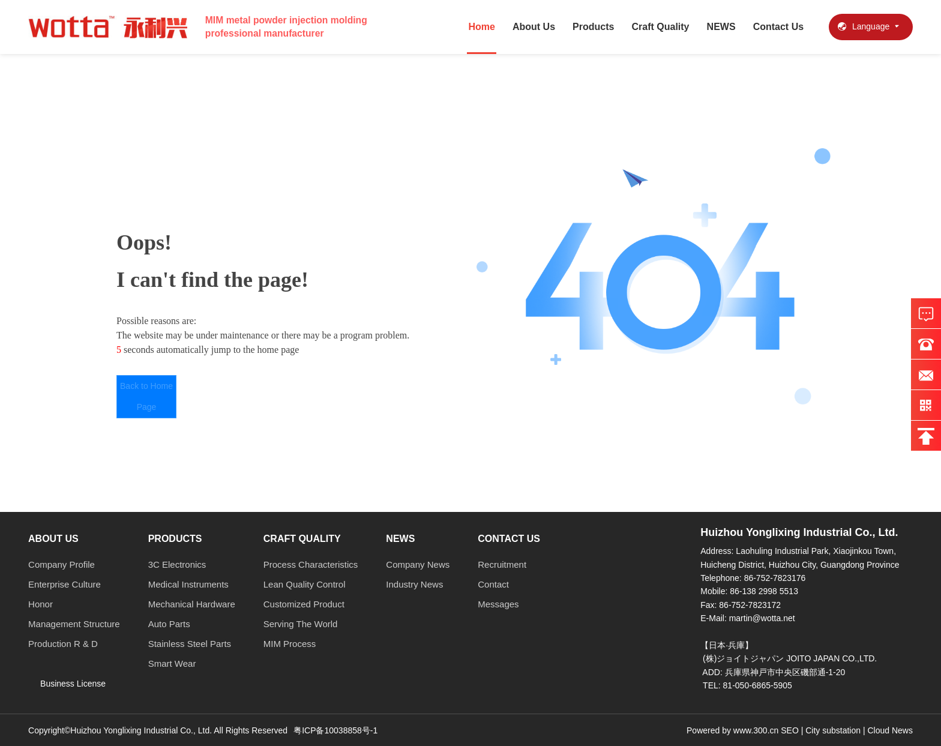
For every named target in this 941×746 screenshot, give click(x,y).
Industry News (414, 584)
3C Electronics (177, 564)
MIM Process (289, 644)
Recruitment (502, 564)
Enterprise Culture (64, 584)
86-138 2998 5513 (764, 591)
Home (481, 27)
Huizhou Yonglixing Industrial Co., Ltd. (799, 532)
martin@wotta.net (762, 618)
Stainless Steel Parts (189, 644)
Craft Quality (661, 27)
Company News (417, 564)
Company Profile (61, 564)
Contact (493, 584)
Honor (40, 604)
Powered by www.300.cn (734, 730)
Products (593, 27)
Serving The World (300, 624)
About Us (534, 27)
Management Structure (74, 624)
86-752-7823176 (775, 578)
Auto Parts (169, 624)
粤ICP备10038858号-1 (335, 730)
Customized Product (303, 604)
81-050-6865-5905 (757, 685)
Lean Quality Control (304, 584)
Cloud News (889, 730)
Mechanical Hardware (191, 604)
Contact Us (778, 27)
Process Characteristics (310, 564)
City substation (833, 730)
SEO (790, 730)
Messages (498, 604)
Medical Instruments (188, 584)
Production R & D (63, 644)
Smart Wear (172, 663)
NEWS (721, 27)
